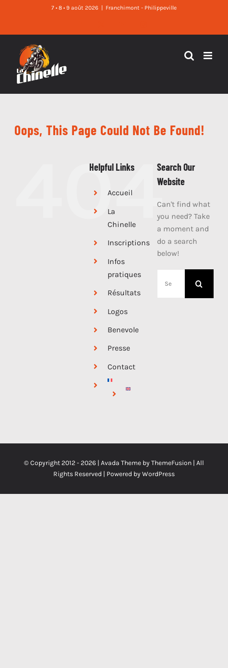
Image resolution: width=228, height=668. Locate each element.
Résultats (124, 292)
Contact (121, 366)
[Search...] (171, 283)
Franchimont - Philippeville (141, 7)
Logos (118, 311)
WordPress (158, 474)
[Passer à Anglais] (134, 389)
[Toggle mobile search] (189, 55)
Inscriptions (129, 242)
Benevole (123, 329)
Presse (119, 348)
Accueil (120, 192)
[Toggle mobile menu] (209, 55)
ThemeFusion (171, 463)
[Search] (199, 283)
